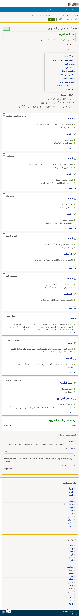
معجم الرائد (68, 68)
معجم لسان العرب (65, 82)
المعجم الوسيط (67, 71)
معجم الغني (68, 64)
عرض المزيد (72, 148)
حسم (71, 441)
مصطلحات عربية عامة (64, 86)
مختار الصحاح (67, 78)
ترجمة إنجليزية (67, 89)
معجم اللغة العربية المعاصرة (62, 60)
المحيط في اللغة (66, 75)
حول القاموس (51, 9)
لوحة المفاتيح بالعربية (67, 9)
